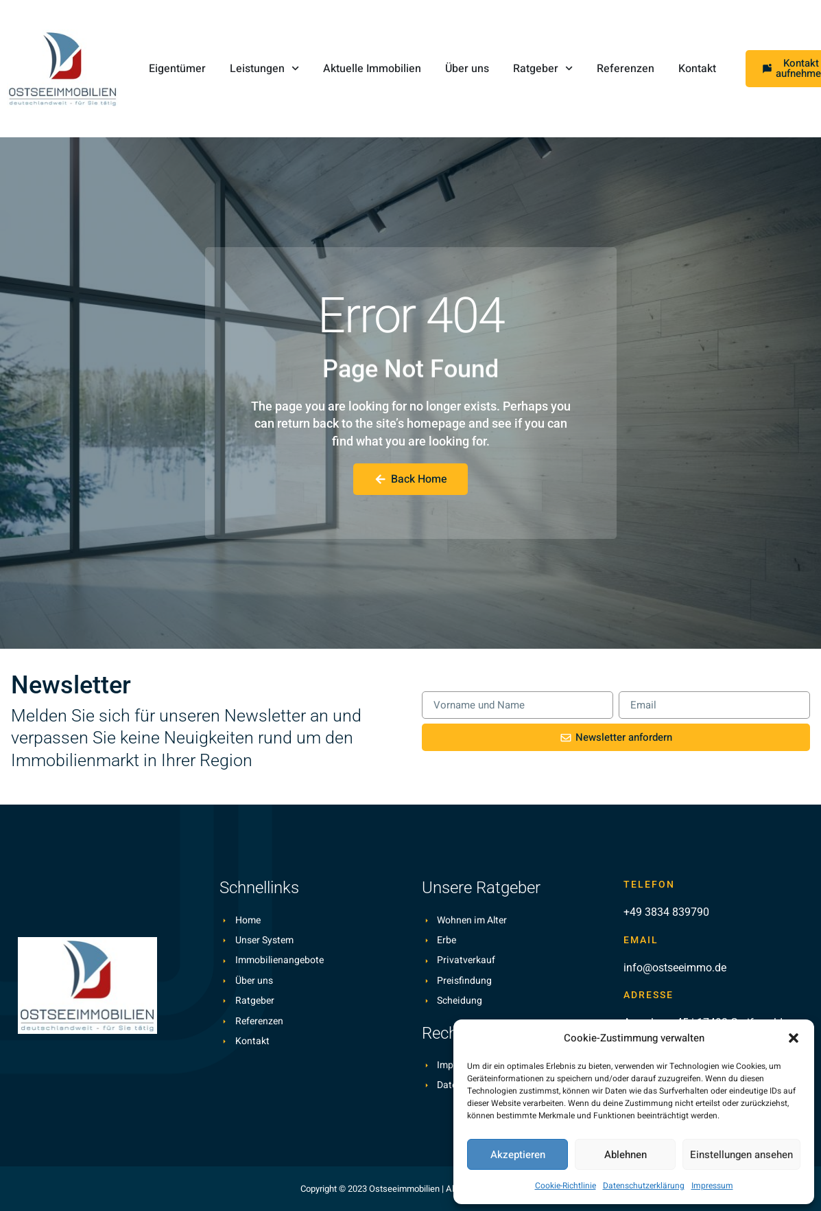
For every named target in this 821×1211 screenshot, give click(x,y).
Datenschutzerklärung (644, 1185)
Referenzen (625, 68)
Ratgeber (543, 68)
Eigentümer (177, 68)
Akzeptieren (517, 1154)
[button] (793, 1038)
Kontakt (697, 68)
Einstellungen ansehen (741, 1154)
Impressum (712, 1185)
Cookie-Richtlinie (565, 1185)
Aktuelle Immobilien (372, 68)
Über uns (467, 68)
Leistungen (264, 68)
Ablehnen (625, 1154)
